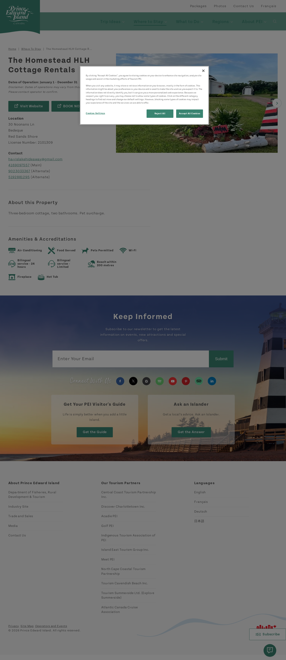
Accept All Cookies (189, 113)
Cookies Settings (95, 113)
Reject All (160, 113)
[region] (144, 95)
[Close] (203, 70)
